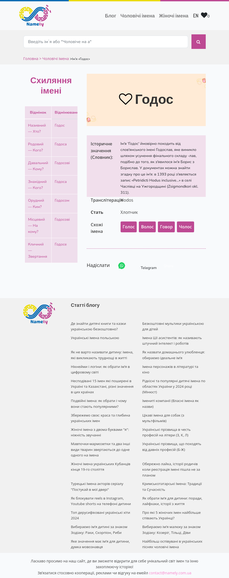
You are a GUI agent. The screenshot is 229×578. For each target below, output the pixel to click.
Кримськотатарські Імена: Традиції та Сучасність (173, 470)
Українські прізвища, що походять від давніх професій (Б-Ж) (173, 437)
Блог (110, 16)
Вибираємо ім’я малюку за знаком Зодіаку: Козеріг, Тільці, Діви (170, 511)
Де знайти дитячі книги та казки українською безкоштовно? (98, 322)
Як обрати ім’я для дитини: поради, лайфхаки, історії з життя (171, 483)
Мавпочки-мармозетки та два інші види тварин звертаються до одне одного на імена (100, 440)
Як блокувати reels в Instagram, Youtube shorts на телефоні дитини (100, 483)
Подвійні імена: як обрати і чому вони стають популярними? (98, 396)
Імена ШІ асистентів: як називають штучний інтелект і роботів (171, 336)
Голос (129, 223)
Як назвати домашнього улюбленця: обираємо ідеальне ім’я (172, 350)
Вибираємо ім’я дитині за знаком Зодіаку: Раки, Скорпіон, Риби (98, 511)
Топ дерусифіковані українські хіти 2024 (100, 497)
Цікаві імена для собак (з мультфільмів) (162, 410)
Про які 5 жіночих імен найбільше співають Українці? (170, 497)
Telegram (144, 262)
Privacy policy (146, 569)
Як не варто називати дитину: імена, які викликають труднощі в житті (101, 350)
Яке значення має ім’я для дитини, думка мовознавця (99, 524)
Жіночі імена (173, 16)
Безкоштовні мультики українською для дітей (172, 322)
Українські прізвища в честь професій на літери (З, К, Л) (174, 423)
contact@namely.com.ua (170, 552)
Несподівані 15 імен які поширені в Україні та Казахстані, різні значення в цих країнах (101, 380)
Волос (147, 223)
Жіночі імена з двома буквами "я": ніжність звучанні (99, 423)
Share (168, 262)
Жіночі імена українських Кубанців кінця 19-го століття (100, 456)
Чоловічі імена (139, 15)
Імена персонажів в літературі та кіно (173, 360)
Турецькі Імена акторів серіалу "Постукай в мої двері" (96, 470)
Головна (31, 54)
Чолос (185, 223)
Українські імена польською (94, 333)
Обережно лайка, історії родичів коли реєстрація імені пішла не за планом (173, 456)
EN (195, 16)
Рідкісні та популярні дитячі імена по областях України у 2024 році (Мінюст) (173, 380)
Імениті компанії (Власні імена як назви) (169, 396)
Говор (166, 223)
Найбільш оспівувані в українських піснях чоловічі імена (171, 524)
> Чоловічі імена (54, 54)
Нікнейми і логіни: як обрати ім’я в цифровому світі (99, 363)
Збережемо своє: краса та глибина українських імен (100, 410)
